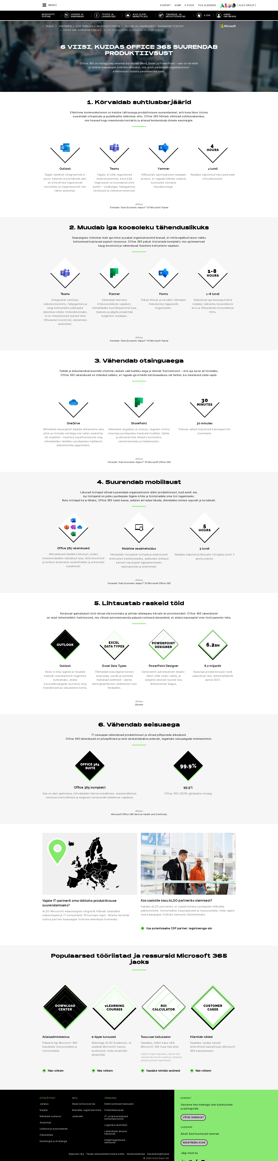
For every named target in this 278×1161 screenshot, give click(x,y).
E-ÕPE (207, 15)
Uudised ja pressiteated (54, 1128)
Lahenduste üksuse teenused (115, 1132)
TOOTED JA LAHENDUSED (109, 15)
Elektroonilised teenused (118, 1103)
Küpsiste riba (76, 1153)
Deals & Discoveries (83, 1103)
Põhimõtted (46, 1134)
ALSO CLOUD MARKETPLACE (140, 15)
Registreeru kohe (194, 1142)
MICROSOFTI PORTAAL (48, 15)
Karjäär (44, 1109)
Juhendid (77, 1116)
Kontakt (165, 5)
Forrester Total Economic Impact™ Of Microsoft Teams (139, 207)
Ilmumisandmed (136, 1153)
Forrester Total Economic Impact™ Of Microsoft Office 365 (139, 461)
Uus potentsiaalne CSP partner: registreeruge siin (179, 927)
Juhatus (44, 1103)
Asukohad (45, 1122)
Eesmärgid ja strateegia (53, 1141)
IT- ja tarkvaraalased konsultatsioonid (116, 1117)
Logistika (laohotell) (115, 1124)
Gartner (139, 704)
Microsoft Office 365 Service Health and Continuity (139, 813)
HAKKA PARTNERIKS (230, 15)
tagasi (50, 25)
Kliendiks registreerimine (86, 1109)
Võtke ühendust (193, 1117)
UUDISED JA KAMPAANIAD (77, 15)
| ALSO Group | (246, 5)
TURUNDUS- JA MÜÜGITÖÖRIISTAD (175, 15)
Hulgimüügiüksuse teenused (115, 1140)
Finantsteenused (114, 1109)
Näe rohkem (56, 1070)
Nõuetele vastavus (50, 1116)
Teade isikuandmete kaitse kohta (105, 1153)
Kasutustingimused (158, 1153)
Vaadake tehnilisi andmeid (163, 1070)
